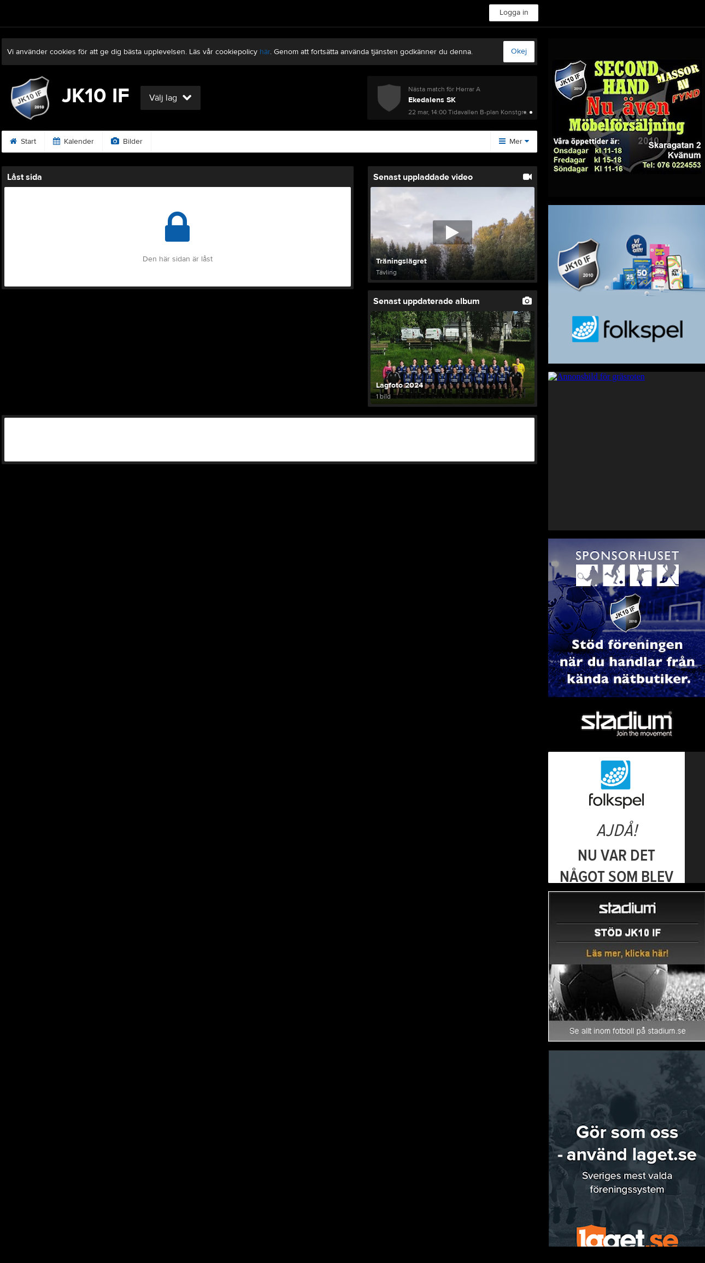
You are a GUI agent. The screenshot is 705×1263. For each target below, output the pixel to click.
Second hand (251, 142)
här (265, 52)
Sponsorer (183, 142)
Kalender (73, 142)
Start (23, 142)
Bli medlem (392, 142)
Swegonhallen (323, 142)
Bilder (127, 142)
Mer (514, 142)
